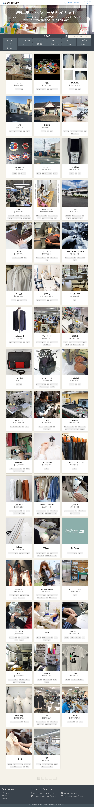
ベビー (10, 44)
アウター (84, 44)
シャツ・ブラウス (25, 40)
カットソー (10, 40)
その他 (69, 44)
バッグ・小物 (54, 44)
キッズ (25, 44)
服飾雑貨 (39, 44)
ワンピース (84, 40)
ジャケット (39, 40)
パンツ (54, 40)
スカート (69, 40)
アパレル (10, 48)
